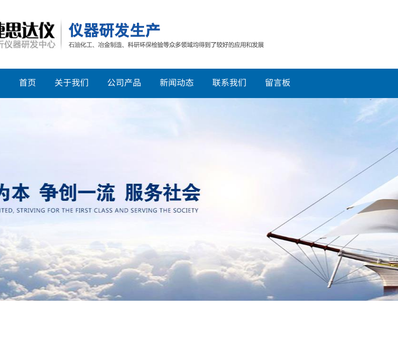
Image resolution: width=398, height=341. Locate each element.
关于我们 (71, 82)
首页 (27, 82)
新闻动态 (177, 82)
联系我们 (229, 82)
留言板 (277, 82)
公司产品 (124, 82)
